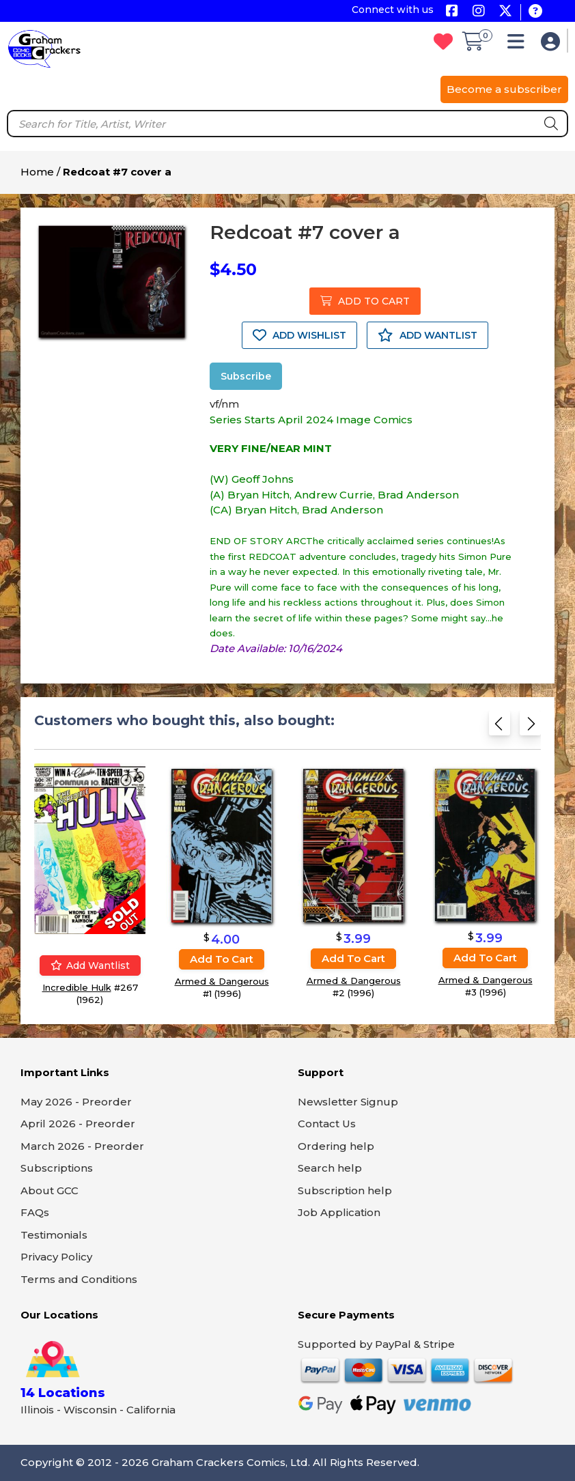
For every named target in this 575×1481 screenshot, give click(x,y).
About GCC (49, 1190)
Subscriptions (56, 1167)
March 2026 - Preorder (82, 1146)
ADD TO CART (365, 301)
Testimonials (53, 1234)
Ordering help (336, 1146)
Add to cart (221, 959)
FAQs (34, 1212)
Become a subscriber (504, 89)
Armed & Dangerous (222, 981)
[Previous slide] (499, 726)
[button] (519, 44)
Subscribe (246, 376)
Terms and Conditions (78, 1279)
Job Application (339, 1212)
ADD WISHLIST (299, 335)
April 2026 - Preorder (77, 1123)
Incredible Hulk (76, 987)
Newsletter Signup (348, 1101)
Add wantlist (90, 965)
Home (37, 171)
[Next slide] (530, 726)
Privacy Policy (56, 1256)
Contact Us (327, 1123)
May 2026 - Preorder (76, 1101)
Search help (330, 1167)
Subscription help (345, 1190)
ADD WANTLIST (427, 335)
